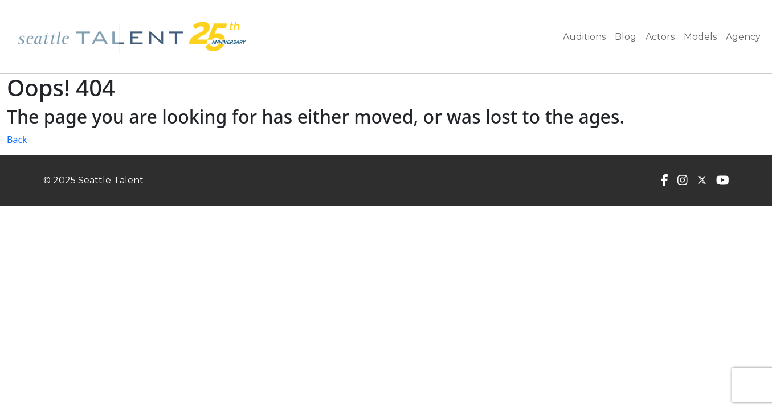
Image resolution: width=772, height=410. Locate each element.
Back (17, 139)
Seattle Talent (111, 180)
